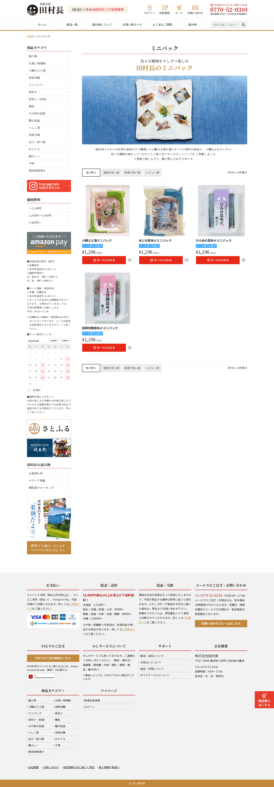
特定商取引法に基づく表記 (79, 767)
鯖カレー (34, 156)
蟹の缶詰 (34, 120)
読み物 (192, 24)
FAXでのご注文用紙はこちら (53, 658)
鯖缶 (32, 106)
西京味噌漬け (37, 170)
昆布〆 (33, 92)
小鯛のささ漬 (37, 70)
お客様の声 (36, 473)
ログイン (149, 12)
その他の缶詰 (37, 113)
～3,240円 (35, 208)
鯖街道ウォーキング (41, 487)
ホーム (42, 24)
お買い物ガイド (132, 24)
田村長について (102, 24)
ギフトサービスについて (154, 675)
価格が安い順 (111, 172)
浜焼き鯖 (34, 135)
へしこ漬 (34, 128)
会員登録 (164, 12)
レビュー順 (152, 172)
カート (179, 12)
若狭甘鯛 (34, 78)
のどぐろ (34, 149)
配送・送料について (152, 656)
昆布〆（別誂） (38, 99)
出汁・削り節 (37, 142)
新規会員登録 (92, 700)
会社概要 (33, 767)
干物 (32, 163)
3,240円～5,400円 (40, 215)
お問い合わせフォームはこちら (221, 623)
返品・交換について (152, 668)
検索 (244, 24)
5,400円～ (35, 222)
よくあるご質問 (162, 24)
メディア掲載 (37, 480)
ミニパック (36, 85)
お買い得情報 (37, 63)
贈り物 (33, 56)
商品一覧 (72, 24)
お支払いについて (150, 662)
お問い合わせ (195, 12)
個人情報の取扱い (109, 767)
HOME (31, 36)
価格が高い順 (132, 172)
